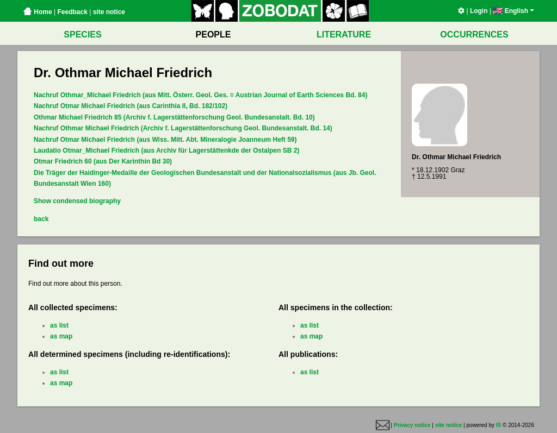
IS (498, 425)
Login (479, 11)
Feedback (72, 12)
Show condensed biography (77, 201)
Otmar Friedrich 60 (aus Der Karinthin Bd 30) (103, 161)
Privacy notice (412, 425)
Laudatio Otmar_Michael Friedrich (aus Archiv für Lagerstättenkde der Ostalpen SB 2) (166, 150)
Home (37, 12)
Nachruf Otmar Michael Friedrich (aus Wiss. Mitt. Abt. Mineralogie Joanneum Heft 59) (165, 139)
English (513, 11)
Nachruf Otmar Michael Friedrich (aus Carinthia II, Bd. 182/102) (130, 106)
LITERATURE (344, 34)
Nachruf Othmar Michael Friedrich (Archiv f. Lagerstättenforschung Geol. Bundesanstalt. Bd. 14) (183, 128)
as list (59, 325)
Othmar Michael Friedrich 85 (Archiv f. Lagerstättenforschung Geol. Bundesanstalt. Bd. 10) (174, 117)
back (41, 219)
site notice (109, 12)
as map (61, 336)
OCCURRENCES (474, 34)
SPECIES (82, 34)
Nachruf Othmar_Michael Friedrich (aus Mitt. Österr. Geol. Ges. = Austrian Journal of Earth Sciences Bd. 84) (200, 95)
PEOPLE (213, 34)
